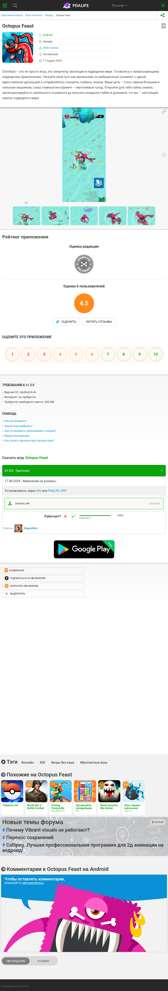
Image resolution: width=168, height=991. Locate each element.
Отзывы (43, 961)
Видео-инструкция (16, 435)
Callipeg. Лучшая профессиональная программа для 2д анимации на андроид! (83, 847)
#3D (42, 762)
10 (155, 354)
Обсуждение (15, 961)
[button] (164, 111)
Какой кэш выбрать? (18, 426)
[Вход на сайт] (163, 5)
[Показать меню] (5, 5)
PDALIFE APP (57, 491)
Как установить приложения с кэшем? (30, 430)
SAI (38, 491)
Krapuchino (30, 528)
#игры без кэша (62, 762)
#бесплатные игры (93, 762)
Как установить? (15, 421)
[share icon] (162, 15)
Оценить (66, 321)
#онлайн (27, 762)
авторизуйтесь (33, 883)
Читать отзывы (99, 321)
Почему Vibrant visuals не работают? (46, 830)
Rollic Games (51, 47)
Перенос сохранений (28, 837)
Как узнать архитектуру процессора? (29, 440)
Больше (158, 822)
